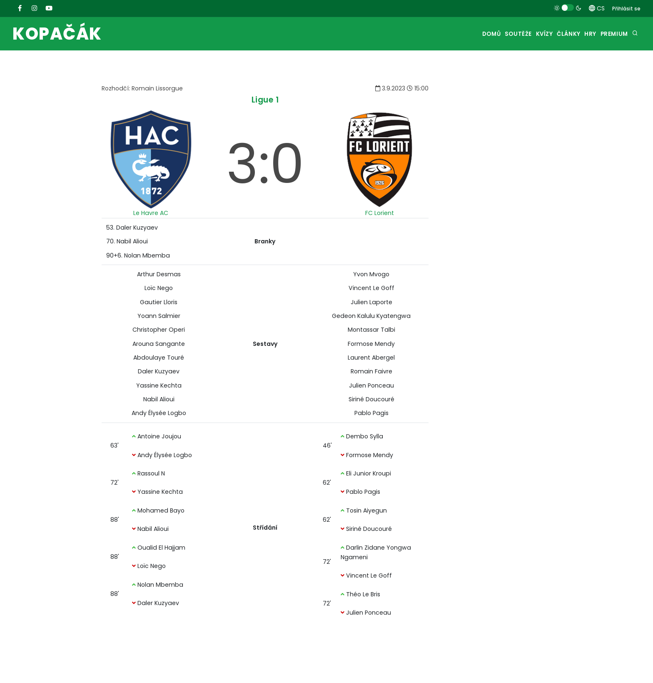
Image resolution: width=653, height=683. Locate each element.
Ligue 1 (265, 99)
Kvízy (522, 34)
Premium (612, 34)
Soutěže (490, 34)
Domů (457, 34)
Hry (581, 34)
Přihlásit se (626, 8)
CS (597, 8)
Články (553, 34)
